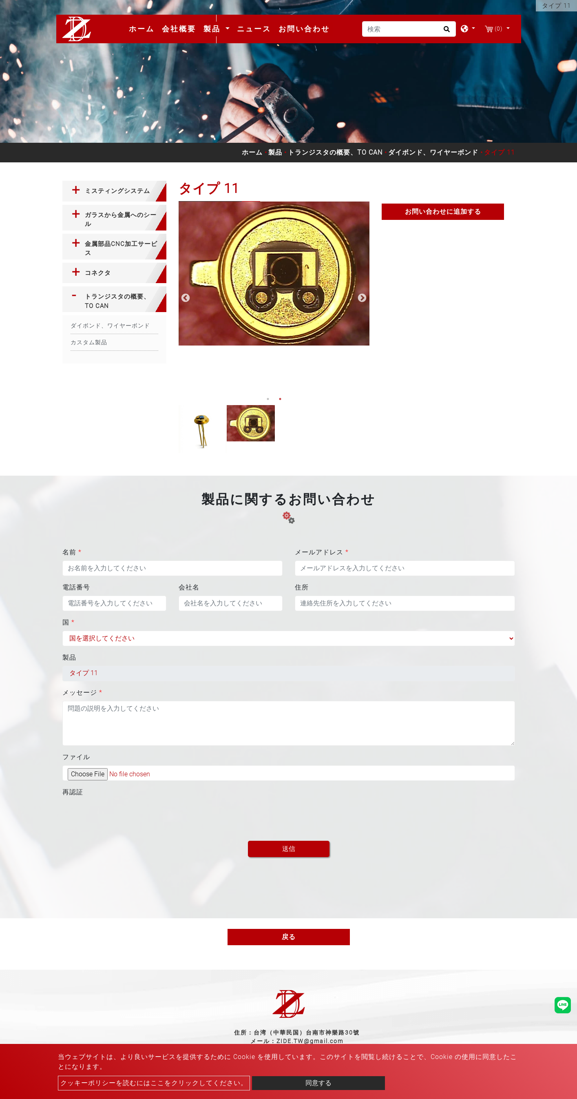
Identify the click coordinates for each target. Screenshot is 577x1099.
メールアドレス (322, 552)
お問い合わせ (304, 28)
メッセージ (82, 692)
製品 (275, 152)
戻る (289, 937)
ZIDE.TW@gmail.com (309, 1041)
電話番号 (76, 587)
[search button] (445, 32)
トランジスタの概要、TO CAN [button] (117, 301)
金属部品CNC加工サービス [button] (121, 248)
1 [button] (268, 399)
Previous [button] (185, 297)
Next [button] (361, 297)
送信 (288, 849)
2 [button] (280, 399)
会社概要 (179, 28)
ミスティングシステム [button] (117, 191)
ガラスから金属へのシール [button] (121, 219)
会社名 (189, 587)
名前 (72, 552)
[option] (274, 273)
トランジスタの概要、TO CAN (335, 152)
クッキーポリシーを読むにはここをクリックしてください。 (154, 1083)
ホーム (143, 28)
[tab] (114, 191)
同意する (318, 1083)
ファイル (76, 757)
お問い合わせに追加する (443, 211)
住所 (302, 587)
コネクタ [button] (98, 273)
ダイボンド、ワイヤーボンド (433, 152)
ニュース (254, 28)
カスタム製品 (89, 342)
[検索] (409, 29)
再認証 (72, 792)
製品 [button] (213, 28)
